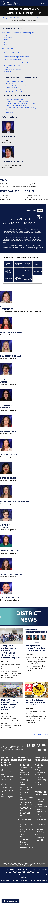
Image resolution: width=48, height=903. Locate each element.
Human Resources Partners (12, 59)
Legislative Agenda (26, 847)
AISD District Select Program (16, 99)
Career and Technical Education (40, 801)
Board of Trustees (26, 824)
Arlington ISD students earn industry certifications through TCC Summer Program (10, 651)
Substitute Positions (13, 88)
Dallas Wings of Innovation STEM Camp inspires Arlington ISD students (10, 705)
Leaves (6, 39)
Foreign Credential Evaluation (16, 106)
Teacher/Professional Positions (17, 92)
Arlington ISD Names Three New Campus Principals (35, 648)
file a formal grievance (19, 875)
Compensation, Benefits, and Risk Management (18, 33)
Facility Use (41, 775)
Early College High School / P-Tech (42, 811)
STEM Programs (42, 832)
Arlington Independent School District (19, 880)
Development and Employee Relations (15, 57)
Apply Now (10, 83)
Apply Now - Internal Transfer (16, 85)
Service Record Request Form (12, 53)
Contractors (7, 67)
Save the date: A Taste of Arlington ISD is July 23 (35, 702)
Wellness (6, 45)
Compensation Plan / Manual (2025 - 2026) (20, 103)
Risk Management (9, 43)
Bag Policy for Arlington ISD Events (25, 774)
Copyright (23, 785)
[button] (42, 3)
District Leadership (27, 787)
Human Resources (26, 795)
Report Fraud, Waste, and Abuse (41, 784)
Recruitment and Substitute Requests (15, 63)
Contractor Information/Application (18, 101)
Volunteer (7, 73)
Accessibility (24, 764)
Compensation (8, 37)
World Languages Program (40, 836)
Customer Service (8, 48)
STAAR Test (24, 800)
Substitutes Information (14, 110)
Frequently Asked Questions (12, 69)
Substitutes (7, 71)
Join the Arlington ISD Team (12, 65)
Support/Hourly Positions (15, 90)
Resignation (7, 51)
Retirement (7, 41)
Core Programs (42, 807)
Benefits (6, 35)
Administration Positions (14, 81)
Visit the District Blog (40, 734)
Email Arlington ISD (8, 797)
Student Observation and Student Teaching (21, 108)
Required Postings (26, 797)
